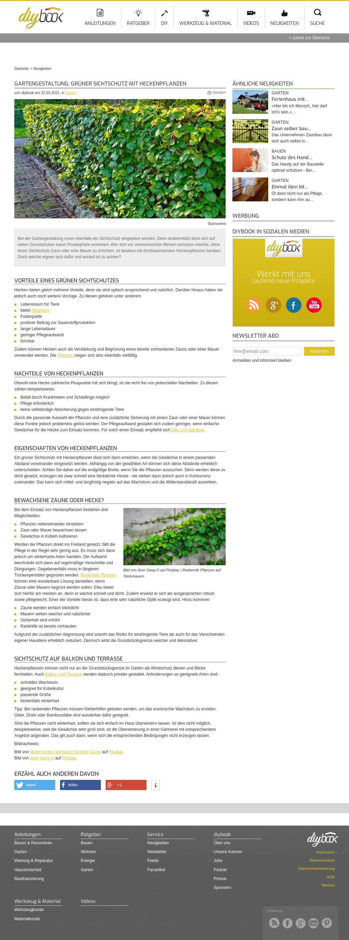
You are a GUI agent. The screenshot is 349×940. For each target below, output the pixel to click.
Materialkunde (27, 918)
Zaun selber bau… (291, 128)
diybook (222, 834)
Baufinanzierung (29, 878)
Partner (220, 869)
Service (155, 834)
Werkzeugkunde (29, 909)
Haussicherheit (27, 869)
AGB (331, 877)
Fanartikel (156, 869)
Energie (88, 860)
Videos (251, 23)
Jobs (218, 860)
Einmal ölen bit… (290, 187)
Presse (220, 878)
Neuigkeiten (284, 23)
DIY (164, 23)
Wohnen (88, 851)
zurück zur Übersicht (311, 37)
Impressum (325, 852)
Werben (328, 885)
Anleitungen (100, 23)
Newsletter (157, 851)
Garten (71, 93)
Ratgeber (138, 23)
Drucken (219, 92)
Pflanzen (65, 355)
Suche (317, 23)
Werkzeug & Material (205, 23)
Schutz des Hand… (292, 157)
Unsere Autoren (228, 851)
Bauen (279, 151)
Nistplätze (41, 310)
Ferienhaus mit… (290, 99)
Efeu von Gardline (187, 430)
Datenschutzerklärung (316, 868)
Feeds (152, 860)
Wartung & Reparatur (33, 860)
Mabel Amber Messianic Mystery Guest (65, 752)
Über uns (222, 843)
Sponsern (222, 887)
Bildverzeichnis (322, 860)
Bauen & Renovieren (33, 843)
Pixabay (116, 752)
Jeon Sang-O (42, 758)
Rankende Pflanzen (98, 575)
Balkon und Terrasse (63, 674)
